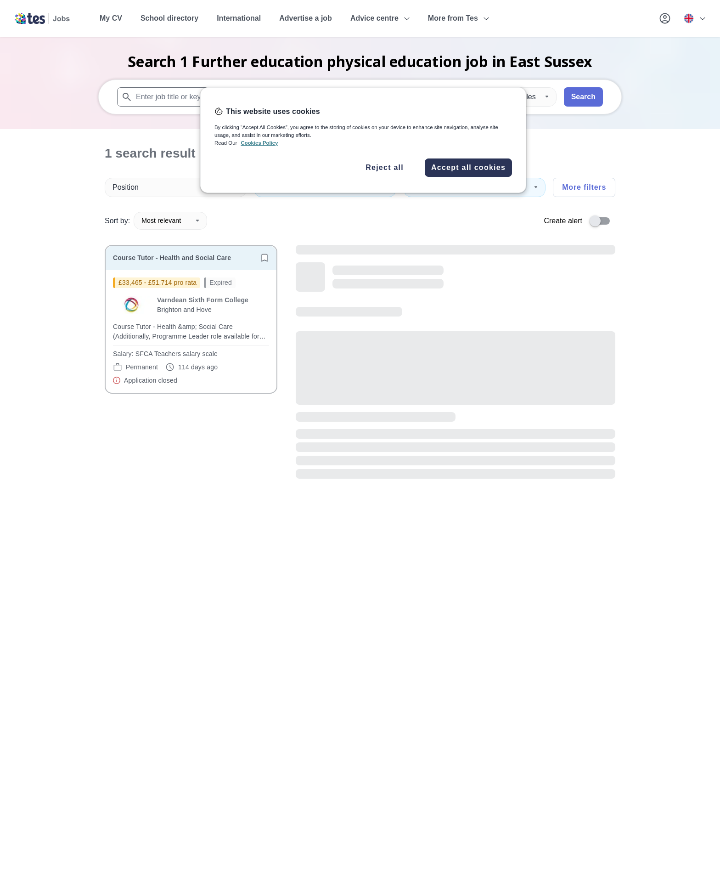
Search (583, 97)
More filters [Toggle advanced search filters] (584, 187)
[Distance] (528, 97)
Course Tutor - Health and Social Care (172, 257)
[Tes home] (42, 18)
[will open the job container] (191, 331)
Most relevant (170, 220)
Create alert (563, 221)
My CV (111, 18)
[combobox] (240, 97)
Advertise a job (305, 18)
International (239, 18)
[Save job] (264, 257)
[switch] (602, 221)
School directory (169, 18)
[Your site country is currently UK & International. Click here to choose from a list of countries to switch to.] (694, 18)
